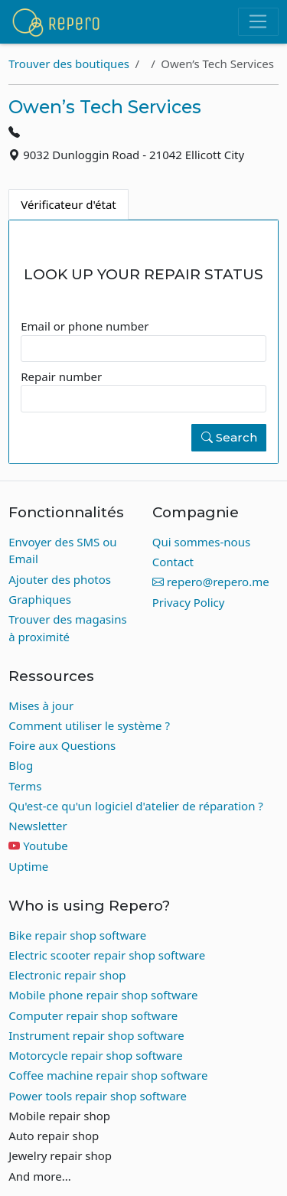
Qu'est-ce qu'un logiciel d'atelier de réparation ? (135, 805)
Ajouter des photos (59, 579)
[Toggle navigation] (258, 22)
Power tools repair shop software (97, 1095)
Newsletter (37, 825)
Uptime (28, 866)
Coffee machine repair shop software (107, 1075)
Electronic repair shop (67, 975)
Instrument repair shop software (96, 1035)
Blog (20, 765)
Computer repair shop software (93, 1015)
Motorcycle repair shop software (95, 1055)
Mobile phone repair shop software (102, 994)
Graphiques (39, 599)
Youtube (45, 845)
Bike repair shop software (77, 935)
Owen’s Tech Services (104, 107)
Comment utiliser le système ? (89, 725)
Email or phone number (84, 326)
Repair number (61, 376)
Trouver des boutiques (68, 63)
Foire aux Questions (62, 745)
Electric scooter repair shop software (106, 955)
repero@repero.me (210, 581)
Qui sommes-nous (201, 541)
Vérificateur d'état (68, 204)
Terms (24, 786)
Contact (173, 561)
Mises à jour (40, 705)
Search (229, 437)
